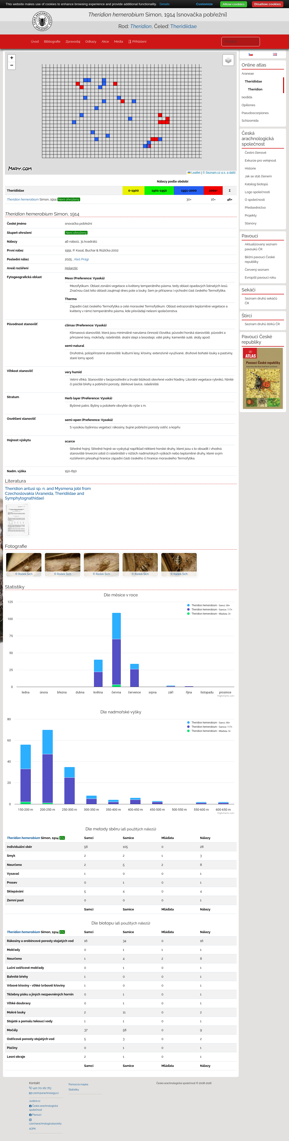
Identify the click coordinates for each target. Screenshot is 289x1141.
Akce (105, 41)
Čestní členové (255, 152)
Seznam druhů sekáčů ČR (261, 301)
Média (118, 41)
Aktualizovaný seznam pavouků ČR (261, 246)
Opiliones (248, 105)
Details (165, 4)
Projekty (251, 215)
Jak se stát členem (258, 176)
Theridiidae (183, 26)
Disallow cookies (267, 4)
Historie (250, 168)
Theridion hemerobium (23, 838)
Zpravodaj (73, 41)
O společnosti (255, 199)
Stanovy (251, 223)
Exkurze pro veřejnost (260, 160)
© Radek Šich (24, 574)
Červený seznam (257, 269)
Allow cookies (234, 4)
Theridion (255, 89)
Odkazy (90, 41)
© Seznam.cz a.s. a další (219, 172)
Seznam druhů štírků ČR (262, 324)
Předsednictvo (255, 207)
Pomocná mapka (78, 1084)
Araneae (248, 73)
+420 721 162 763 (41, 1088)
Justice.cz (34, 1100)
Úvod (35, 41)
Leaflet (194, 172)
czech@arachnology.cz (45, 1092)
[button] (156, 139)
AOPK (32, 1128)
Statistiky (74, 1089)
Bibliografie (52, 41)
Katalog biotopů (256, 184)
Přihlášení (138, 41)
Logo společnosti (257, 192)
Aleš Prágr (81, 259)
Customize (204, 4)
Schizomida (250, 120)
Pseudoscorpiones (255, 113)
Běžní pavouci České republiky (260, 259)
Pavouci (36, 1114)
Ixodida (247, 97)
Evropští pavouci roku (260, 277)
